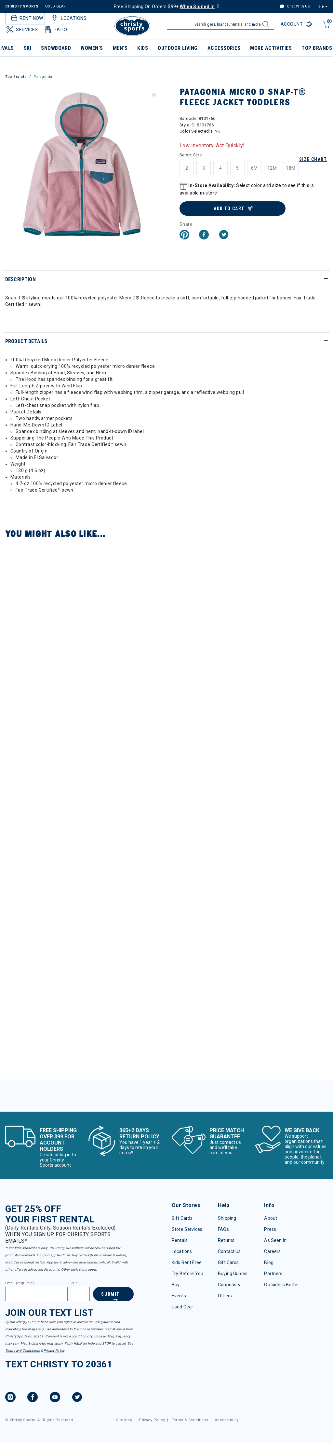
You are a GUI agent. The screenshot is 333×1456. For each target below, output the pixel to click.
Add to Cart (229, 208)
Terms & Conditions (190, 1420)
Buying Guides (232, 1273)
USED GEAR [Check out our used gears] (55, 6)
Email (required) (19, 1283)
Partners (273, 1273)
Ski (27, 48)
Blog (268, 1262)
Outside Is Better (281, 1284)
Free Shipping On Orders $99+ (164, 6)
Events (179, 1295)
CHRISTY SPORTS (22, 6)
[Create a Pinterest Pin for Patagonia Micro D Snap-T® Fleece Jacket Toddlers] (184, 235)
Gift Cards (182, 1218)
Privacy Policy (54, 1350)
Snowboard (56, 48)
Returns (226, 1240)
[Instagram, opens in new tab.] (10, 1398)
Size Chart (313, 159)
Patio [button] (55, 29)
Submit (110, 1294)
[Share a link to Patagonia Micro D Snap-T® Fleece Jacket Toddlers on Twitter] (224, 235)
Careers (272, 1251)
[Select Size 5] (237, 168)
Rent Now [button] (26, 18)
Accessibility (226, 1420)
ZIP (74, 1283)
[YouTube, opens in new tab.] (55, 1398)
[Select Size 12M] (272, 168)
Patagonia (42, 77)
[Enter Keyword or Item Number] (220, 24)
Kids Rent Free (187, 1262)
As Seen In (275, 1240)
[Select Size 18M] (291, 168)
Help (320, 6)
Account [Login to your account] (292, 24)
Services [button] (21, 29)
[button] (153, 95)
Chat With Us (294, 6)
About (270, 1218)
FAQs (223, 1229)
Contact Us (229, 1251)
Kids (142, 48)
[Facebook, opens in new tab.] (32, 1398)
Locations (182, 1251)
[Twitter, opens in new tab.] (77, 1398)
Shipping (227, 1218)
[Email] (36, 1294)
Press (270, 1229)
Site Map (124, 1420)
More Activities (271, 48)
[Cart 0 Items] (325, 28)
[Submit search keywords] (264, 26)
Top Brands (16, 77)
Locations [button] (68, 18)
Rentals (180, 1240)
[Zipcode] (80, 1294)
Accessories (223, 48)
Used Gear (182, 1306)
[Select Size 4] (220, 168)
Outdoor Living (178, 48)
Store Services (187, 1229)
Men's (120, 48)
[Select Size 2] (187, 168)
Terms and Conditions (22, 1350)
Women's (92, 48)
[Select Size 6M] (254, 168)
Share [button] (186, 224)
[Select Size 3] (203, 168)
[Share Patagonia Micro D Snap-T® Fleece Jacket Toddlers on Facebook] (204, 235)
